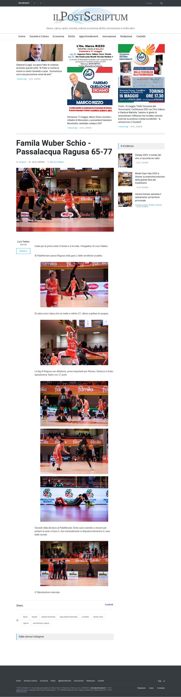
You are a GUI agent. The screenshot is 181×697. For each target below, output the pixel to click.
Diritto (71, 36)
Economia (58, 36)
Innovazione (109, 36)
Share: (19, 605)
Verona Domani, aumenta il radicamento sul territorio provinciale (148, 197)
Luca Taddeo (58, 162)
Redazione (126, 36)
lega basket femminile (68, 617)
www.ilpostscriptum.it (98, 688)
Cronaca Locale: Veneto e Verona (148, 205)
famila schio (98, 617)
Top (159, 681)
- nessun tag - (21, 79)
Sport (23, 162)
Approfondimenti (88, 36)
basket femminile (48, 617)
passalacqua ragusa (41, 623)
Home (21, 36)
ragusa (26, 623)
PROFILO (23, 251)
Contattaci (161, 688)
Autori (151, 688)
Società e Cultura (39, 36)
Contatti (140, 36)
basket (34, 617)
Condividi (109, 604)
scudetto (85, 617)
